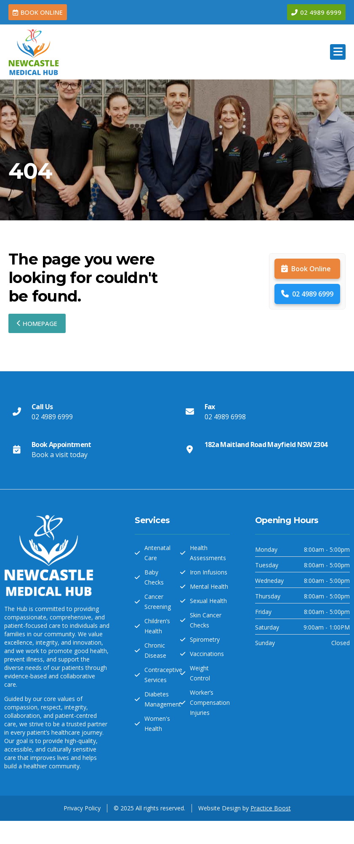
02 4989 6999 (307, 294)
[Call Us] (16, 411)
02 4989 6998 (225, 416)
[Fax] (189, 411)
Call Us (42, 406)
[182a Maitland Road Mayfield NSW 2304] (189, 449)
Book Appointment (61, 444)
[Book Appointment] (16, 449)
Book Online (306, 268)
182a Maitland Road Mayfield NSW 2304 (266, 444)
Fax (210, 406)
